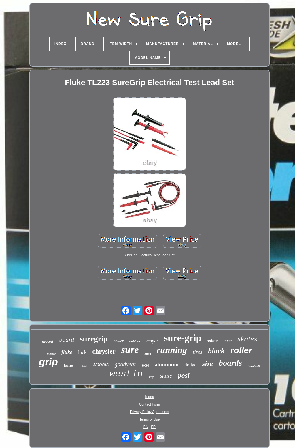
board (66, 339)
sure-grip (182, 338)
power (119, 341)
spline (212, 341)
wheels (100, 364)
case (228, 340)
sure (130, 349)
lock (82, 352)
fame (68, 365)
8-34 (145, 365)
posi (184, 375)
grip (48, 361)
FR (153, 427)
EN (145, 427)
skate (166, 375)
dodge (190, 364)
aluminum (167, 364)
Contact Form (149, 404)
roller (241, 350)
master (51, 353)
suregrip (94, 339)
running (172, 350)
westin (126, 374)
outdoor (135, 341)
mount (47, 341)
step (151, 377)
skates (247, 338)
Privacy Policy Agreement (149, 412)
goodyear (125, 364)
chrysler (103, 351)
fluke (66, 352)
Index (149, 397)
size (207, 363)
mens (83, 365)
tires (197, 352)
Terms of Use (149, 419)
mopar (152, 340)
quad (147, 353)
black (216, 351)
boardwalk (254, 366)
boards (230, 362)
